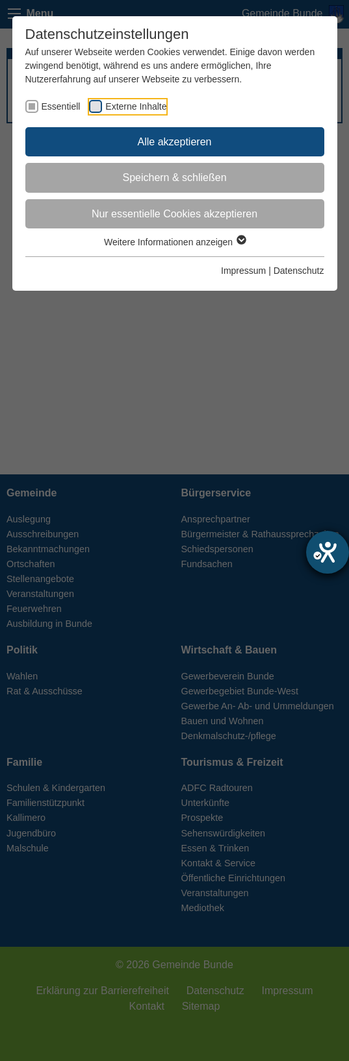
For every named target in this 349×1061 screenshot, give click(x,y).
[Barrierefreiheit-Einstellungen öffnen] (327, 552)
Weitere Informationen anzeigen (174, 242)
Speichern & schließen (174, 177)
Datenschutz (299, 270)
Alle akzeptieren (175, 141)
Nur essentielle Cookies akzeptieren (174, 213)
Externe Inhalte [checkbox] (135, 106)
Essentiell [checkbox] (61, 106)
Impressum (243, 270)
